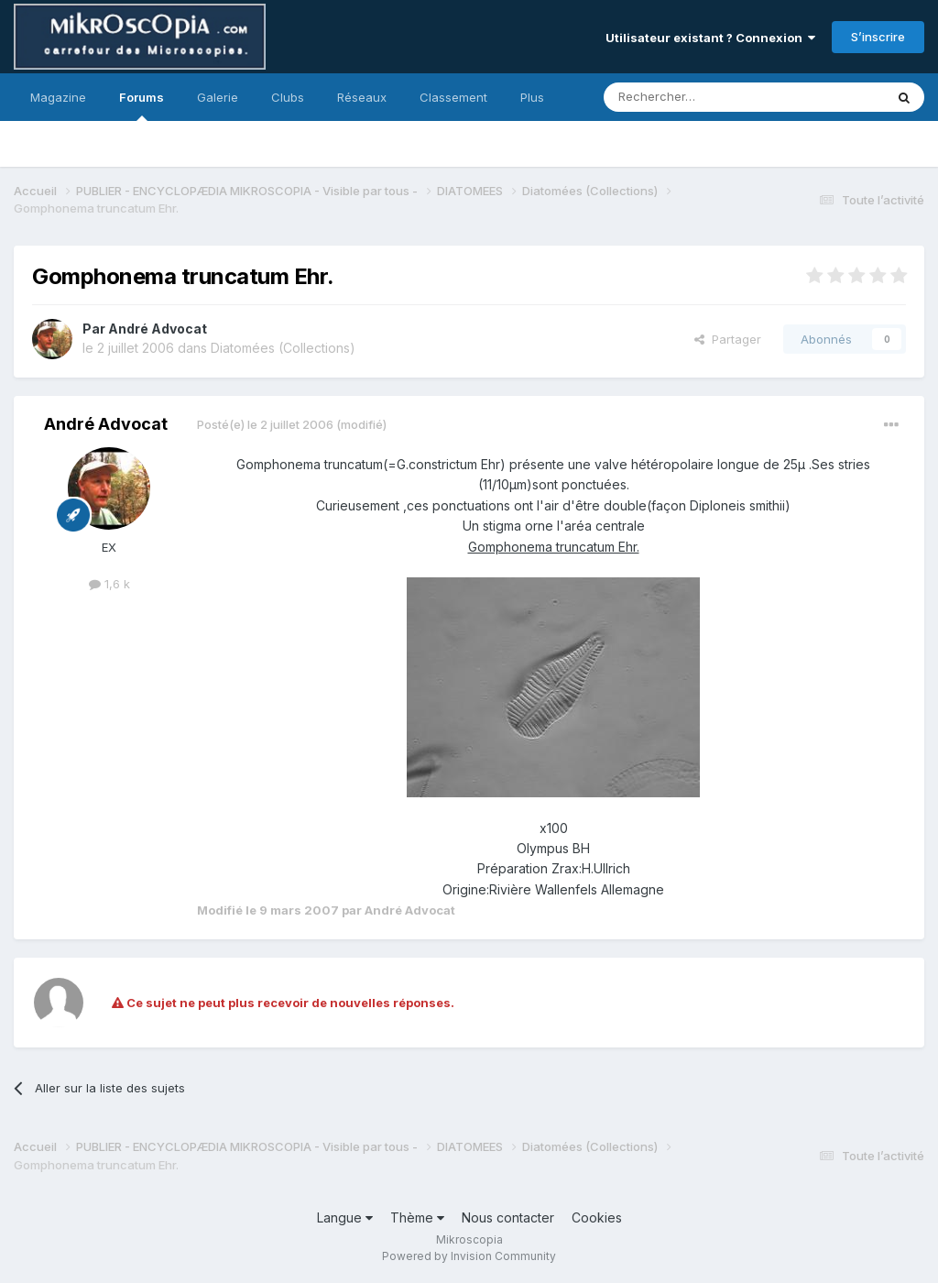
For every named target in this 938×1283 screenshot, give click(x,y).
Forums (141, 105)
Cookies (597, 1217)
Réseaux (362, 97)
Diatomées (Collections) (283, 348)
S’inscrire (878, 36)
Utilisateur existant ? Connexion (710, 37)
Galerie (217, 97)
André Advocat (157, 328)
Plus (532, 97)
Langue (345, 1217)
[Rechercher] (703, 97)
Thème (417, 1217)
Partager (727, 339)
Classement (453, 97)
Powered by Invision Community (469, 1256)
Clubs (287, 97)
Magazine (58, 97)
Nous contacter (508, 1217)
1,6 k (109, 583)
